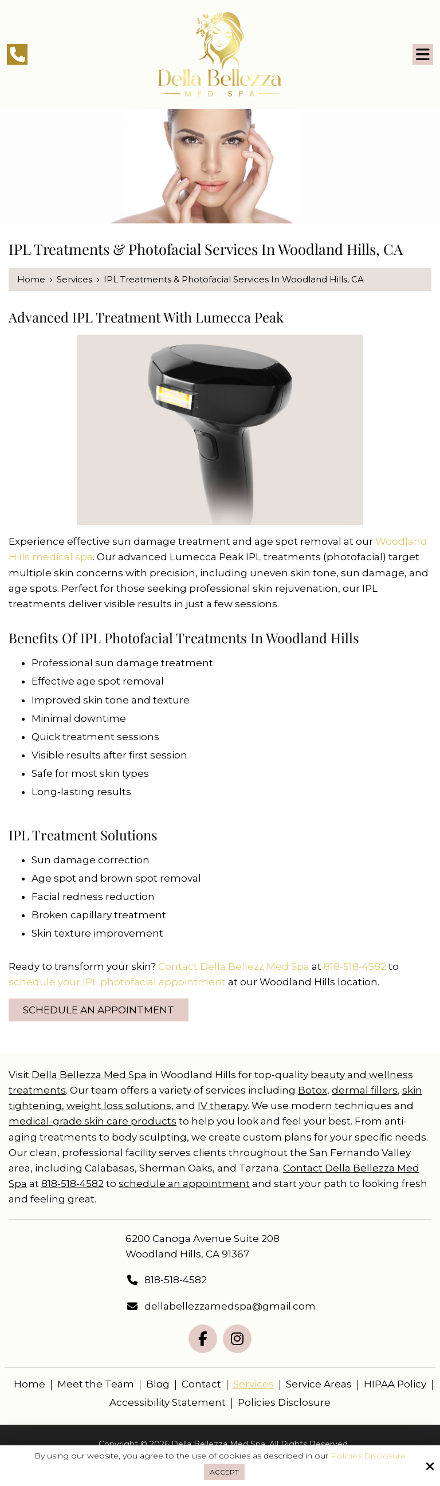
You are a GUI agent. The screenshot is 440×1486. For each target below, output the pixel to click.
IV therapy (222, 1105)
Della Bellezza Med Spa (89, 1074)
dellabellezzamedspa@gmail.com (230, 1306)
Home (31, 279)
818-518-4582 (355, 966)
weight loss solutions (118, 1105)
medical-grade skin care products (92, 1121)
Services (74, 279)
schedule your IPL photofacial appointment (117, 982)
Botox (312, 1090)
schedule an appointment (184, 1183)
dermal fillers (365, 1090)
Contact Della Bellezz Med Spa (233, 966)
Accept (224, 1472)
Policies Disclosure (368, 1456)
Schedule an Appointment (98, 1010)
